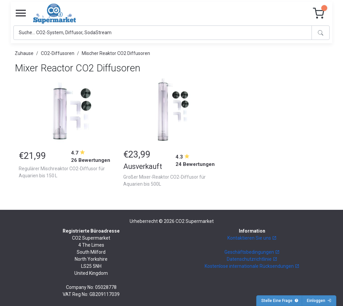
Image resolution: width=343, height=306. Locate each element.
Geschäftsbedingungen (252, 252)
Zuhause (24, 53)
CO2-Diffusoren (57, 53)
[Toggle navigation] (20, 13)
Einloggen (319, 300)
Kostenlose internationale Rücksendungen (252, 266)
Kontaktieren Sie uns (252, 238)
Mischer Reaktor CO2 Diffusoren (116, 53)
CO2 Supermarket (195, 221)
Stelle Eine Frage (279, 300)
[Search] (162, 32)
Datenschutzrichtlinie (252, 259)
